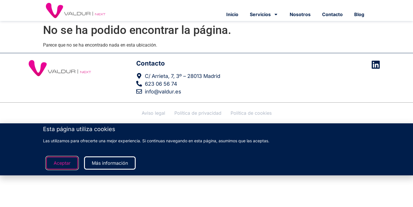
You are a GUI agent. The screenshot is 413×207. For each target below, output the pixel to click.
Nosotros (300, 14)
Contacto (332, 14)
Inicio (232, 14)
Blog (359, 14)
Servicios (264, 14)
